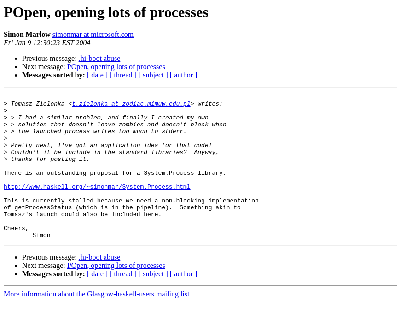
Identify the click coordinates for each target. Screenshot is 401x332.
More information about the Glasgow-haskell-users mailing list (96, 323)
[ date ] (97, 75)
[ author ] (184, 75)
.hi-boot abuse (100, 58)
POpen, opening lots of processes (116, 67)
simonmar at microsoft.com (93, 34)
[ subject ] (153, 75)
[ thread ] (123, 75)
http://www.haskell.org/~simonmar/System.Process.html (97, 206)
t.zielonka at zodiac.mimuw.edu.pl (131, 106)
